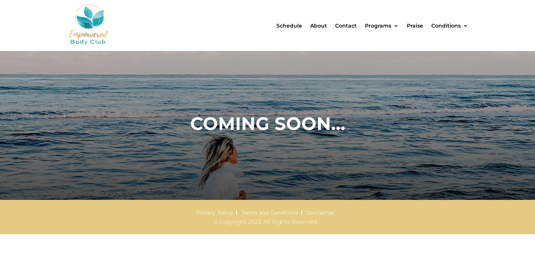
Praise (415, 25)
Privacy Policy (215, 212)
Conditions (446, 25)
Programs (378, 25)
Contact (346, 25)
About (318, 25)
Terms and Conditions (269, 212)
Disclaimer (321, 212)
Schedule (289, 25)
